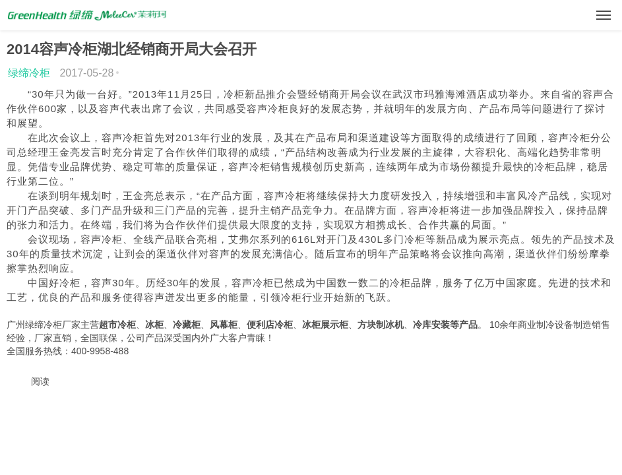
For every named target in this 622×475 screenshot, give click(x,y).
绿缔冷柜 (29, 73)
